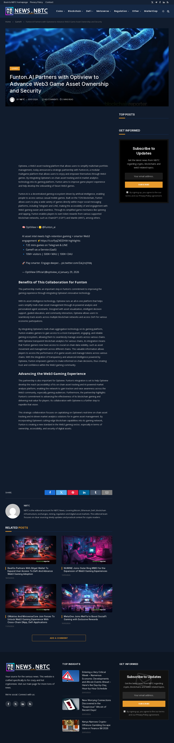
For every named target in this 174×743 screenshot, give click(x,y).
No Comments (50, 99)
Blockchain (74, 11)
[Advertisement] (67, 134)
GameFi (15, 68)
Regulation (120, 11)
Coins (59, 11)
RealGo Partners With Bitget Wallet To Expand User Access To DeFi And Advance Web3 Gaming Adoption (30, 571)
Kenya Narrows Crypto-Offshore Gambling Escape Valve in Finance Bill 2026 (96, 725)
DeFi (88, 11)
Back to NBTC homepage (16, 2)
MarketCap (151, 11)
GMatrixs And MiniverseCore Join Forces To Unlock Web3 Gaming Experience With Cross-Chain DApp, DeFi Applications (31, 619)
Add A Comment (59, 638)
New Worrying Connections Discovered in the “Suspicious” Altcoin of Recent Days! (96, 705)
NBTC (22, 99)
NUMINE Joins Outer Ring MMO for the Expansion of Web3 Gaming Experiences (85, 569)
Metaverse (102, 11)
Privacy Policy (36, 2)
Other (135, 11)
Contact (49, 2)
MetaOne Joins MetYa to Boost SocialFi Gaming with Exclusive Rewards (85, 618)
